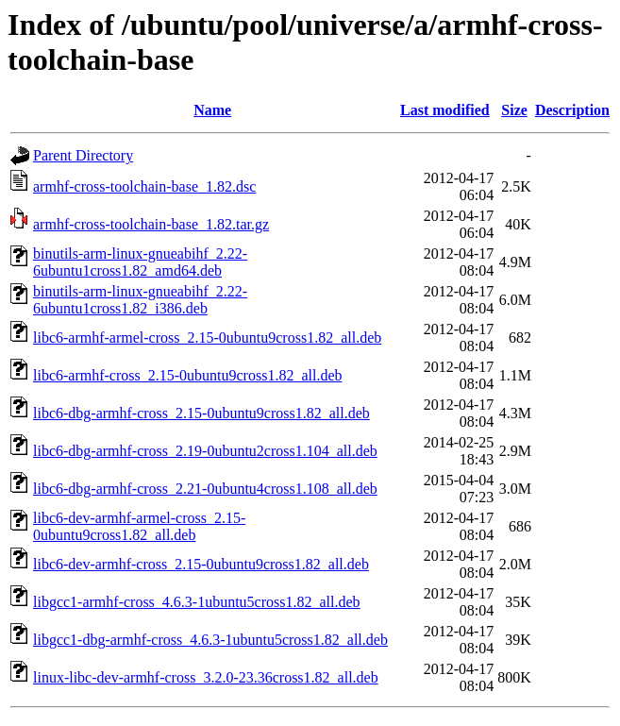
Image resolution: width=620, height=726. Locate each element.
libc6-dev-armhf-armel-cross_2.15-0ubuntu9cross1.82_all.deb (139, 526)
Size (514, 110)
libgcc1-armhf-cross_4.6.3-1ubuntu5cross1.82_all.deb (196, 602)
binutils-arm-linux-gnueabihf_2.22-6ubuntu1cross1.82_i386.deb (140, 299)
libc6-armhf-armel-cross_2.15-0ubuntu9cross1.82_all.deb (207, 337)
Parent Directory (83, 155)
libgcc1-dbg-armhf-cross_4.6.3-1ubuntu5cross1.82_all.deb (210, 640)
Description (572, 110)
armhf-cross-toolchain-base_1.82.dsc (144, 186)
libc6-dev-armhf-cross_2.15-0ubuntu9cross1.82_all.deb (201, 564)
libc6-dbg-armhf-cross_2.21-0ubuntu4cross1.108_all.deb (205, 489)
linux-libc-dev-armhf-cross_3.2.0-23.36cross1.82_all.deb (205, 677)
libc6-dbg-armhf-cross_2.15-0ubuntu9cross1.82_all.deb (201, 413)
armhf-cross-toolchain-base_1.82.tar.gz (151, 224)
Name (212, 110)
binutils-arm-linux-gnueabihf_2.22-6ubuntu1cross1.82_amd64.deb (140, 262)
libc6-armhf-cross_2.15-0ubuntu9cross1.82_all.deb (187, 375)
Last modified (445, 110)
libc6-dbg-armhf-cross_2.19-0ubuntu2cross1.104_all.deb (205, 451)
